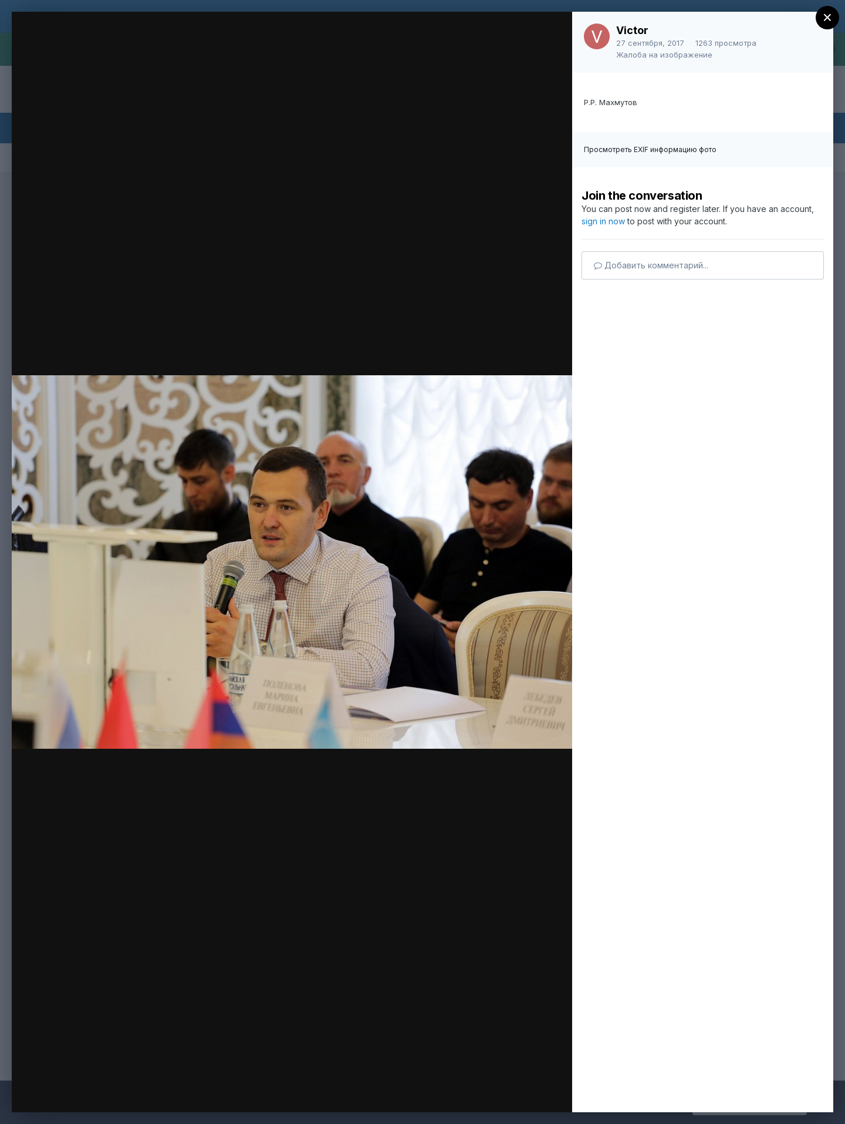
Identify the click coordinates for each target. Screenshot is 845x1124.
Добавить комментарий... (651, 265)
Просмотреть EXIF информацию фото (650, 149)
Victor (632, 30)
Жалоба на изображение (664, 54)
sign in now (603, 221)
